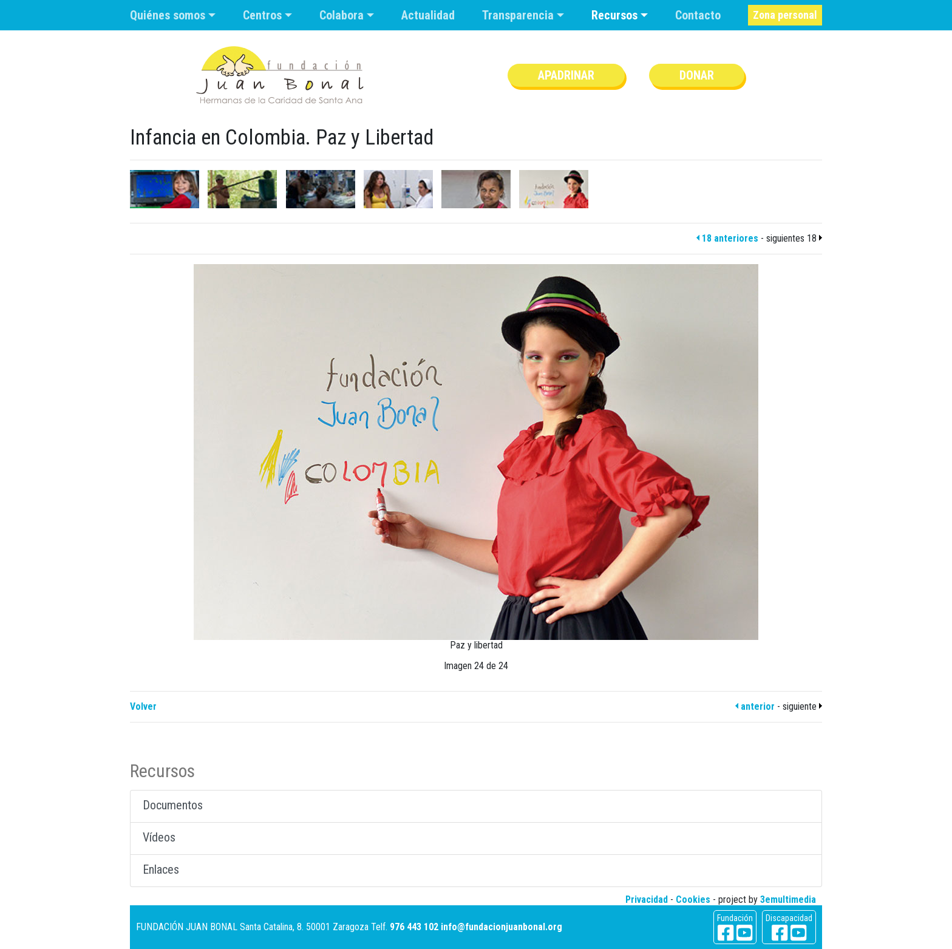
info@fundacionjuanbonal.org (501, 927)
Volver (143, 706)
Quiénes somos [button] (169, 15)
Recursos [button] (616, 15)
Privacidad (646, 899)
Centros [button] (264, 15)
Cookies (693, 899)
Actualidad (428, 15)
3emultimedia (788, 899)
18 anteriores (727, 238)
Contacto (698, 15)
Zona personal (785, 15)
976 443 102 (414, 927)
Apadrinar (566, 75)
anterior (755, 706)
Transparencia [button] (519, 15)
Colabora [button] (343, 15)
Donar (696, 75)
